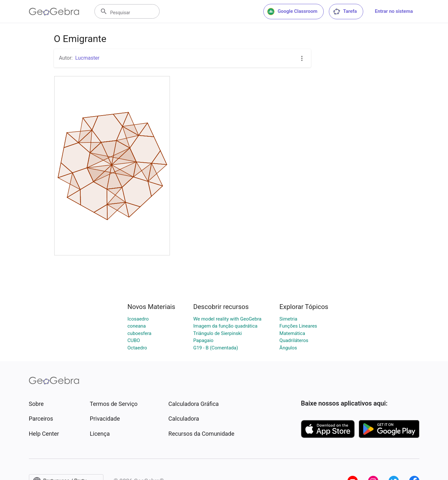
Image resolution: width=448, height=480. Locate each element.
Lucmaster (87, 58)
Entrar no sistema (394, 11)
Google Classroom (292, 11)
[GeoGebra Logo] (54, 11)
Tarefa (345, 11)
